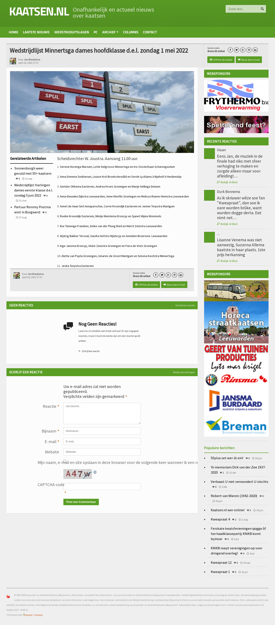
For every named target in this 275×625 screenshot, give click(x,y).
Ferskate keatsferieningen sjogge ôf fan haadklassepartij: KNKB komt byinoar (238, 533)
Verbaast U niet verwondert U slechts (239, 481)
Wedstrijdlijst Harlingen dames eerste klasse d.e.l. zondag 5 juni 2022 (33, 190)
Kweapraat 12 (221, 562)
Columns (130, 32)
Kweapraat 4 (220, 519)
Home (13, 32)
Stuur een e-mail (249, 59)
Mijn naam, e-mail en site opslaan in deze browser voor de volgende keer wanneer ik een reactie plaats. (48, 462)
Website (52, 451)
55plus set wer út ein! (227, 458)
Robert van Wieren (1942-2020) (234, 495)
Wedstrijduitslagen (71, 32)
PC (96, 32)
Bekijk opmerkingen (184, 372)
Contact (150, 32)
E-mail (52, 442)
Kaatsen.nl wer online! (228, 510)
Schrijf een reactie (185, 305)
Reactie (51, 406)
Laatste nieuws (36, 32)
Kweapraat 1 (220, 571)
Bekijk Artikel (227, 182)
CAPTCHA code (48, 484)
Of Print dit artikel (221, 59)
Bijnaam (50, 431)
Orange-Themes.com (33, 615)
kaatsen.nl (39, 11)
